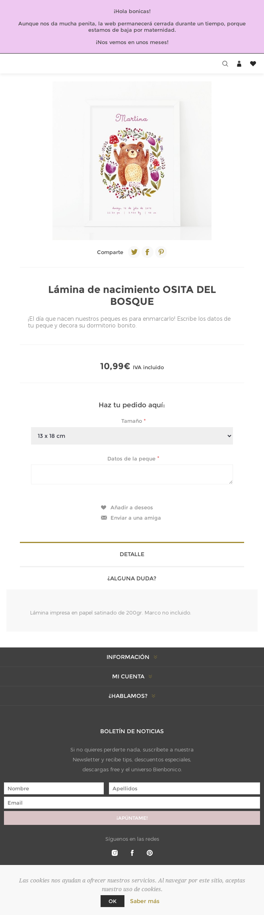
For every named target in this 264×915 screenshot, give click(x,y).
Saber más (144, 901)
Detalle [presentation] (132, 554)
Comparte (110, 252)
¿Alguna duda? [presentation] (131, 578)
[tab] (132, 553)
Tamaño (132, 421)
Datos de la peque (132, 458)
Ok (112, 901)
